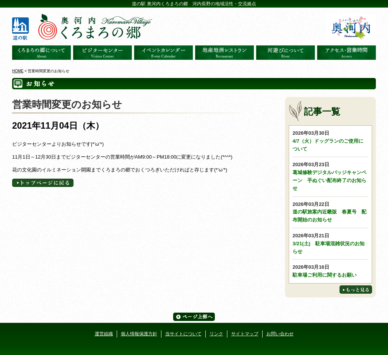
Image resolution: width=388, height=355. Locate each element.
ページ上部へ (194, 317)
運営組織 (104, 333)
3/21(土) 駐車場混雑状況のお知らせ (330, 243)
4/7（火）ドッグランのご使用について (330, 140)
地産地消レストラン (224, 52)
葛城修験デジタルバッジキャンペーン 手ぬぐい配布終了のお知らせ (330, 176)
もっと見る (356, 289)
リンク (216, 333)
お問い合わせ (280, 333)
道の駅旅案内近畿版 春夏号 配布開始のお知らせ (330, 212)
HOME (17, 71)
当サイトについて (183, 333)
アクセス (346, 52)
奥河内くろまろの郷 (41, 52)
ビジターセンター (102, 52)
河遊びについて (285, 52)
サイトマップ (244, 333)
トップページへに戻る (43, 183)
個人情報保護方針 (139, 333)
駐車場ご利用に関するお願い (330, 270)
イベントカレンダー (163, 52)
